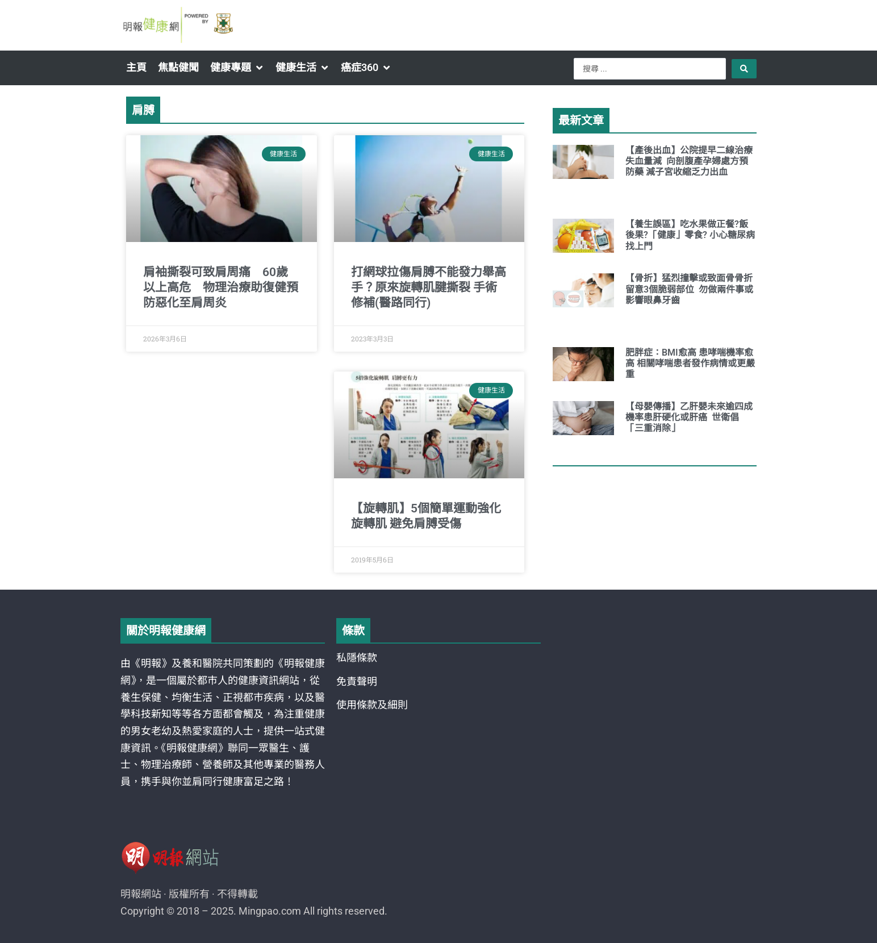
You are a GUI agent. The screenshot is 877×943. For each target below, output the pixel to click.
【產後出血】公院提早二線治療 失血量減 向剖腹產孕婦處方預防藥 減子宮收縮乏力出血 (689, 161)
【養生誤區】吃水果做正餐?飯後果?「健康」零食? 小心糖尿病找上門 (690, 235)
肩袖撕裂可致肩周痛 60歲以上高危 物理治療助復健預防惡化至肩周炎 (220, 287)
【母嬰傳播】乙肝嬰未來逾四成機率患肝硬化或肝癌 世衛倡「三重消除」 (689, 417)
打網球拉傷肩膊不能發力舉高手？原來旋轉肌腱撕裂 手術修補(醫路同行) (428, 287)
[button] (237, 67)
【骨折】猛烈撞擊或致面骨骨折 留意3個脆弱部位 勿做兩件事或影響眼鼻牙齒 (690, 289)
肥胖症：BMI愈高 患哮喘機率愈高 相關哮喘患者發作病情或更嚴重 (690, 363)
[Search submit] (744, 68)
